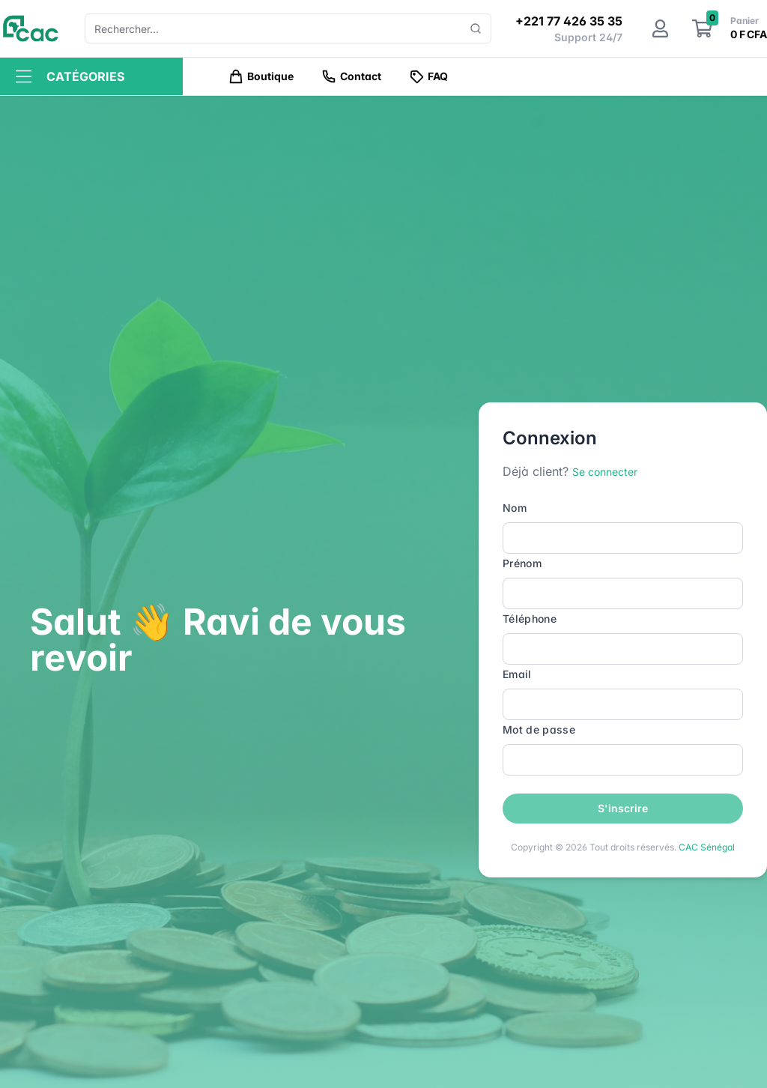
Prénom (522, 563)
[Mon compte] (660, 28)
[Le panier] (702, 28)
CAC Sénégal (707, 847)
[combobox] (282, 28)
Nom (515, 507)
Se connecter (604, 471)
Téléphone (530, 618)
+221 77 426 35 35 (568, 20)
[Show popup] (476, 28)
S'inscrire (623, 808)
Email (517, 674)
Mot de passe (539, 729)
